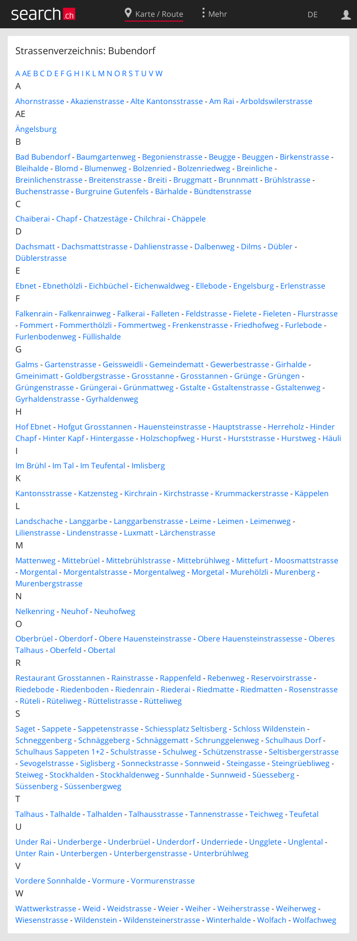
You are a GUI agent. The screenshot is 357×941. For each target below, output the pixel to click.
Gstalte (193, 387)
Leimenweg (270, 521)
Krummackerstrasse (251, 493)
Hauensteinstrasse (172, 426)
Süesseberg (273, 774)
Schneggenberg (43, 740)
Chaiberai (32, 218)
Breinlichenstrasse (49, 179)
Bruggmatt (192, 179)
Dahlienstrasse (161, 246)
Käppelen (312, 493)
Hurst (211, 438)
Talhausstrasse (156, 814)
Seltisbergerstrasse (304, 751)
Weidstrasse (129, 908)
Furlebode (303, 325)
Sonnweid (202, 763)
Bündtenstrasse (222, 191)
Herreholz (286, 426)
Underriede (222, 841)
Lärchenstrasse (187, 532)
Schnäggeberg (104, 740)
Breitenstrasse (115, 179)
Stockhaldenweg (129, 774)
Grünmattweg (148, 387)
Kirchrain (140, 493)
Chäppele (189, 218)
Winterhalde (228, 920)
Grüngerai (98, 387)
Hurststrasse (251, 438)
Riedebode (34, 689)
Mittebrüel (81, 560)
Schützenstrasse (232, 751)
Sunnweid (228, 774)
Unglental (305, 841)
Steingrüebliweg (301, 763)
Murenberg (294, 572)
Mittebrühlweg (203, 560)
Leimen (230, 521)
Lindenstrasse (92, 532)
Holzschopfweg (167, 438)
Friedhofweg (256, 325)
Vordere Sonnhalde (50, 880)
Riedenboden (84, 689)
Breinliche (255, 168)
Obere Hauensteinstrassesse (250, 638)
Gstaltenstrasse (240, 387)
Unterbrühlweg (221, 853)
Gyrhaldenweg (112, 399)
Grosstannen (204, 376)
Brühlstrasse (287, 179)
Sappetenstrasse (108, 728)
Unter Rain (34, 853)
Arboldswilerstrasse (276, 101)
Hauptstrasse (237, 426)
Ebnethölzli (63, 285)
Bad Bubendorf (42, 156)
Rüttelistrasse (113, 701)
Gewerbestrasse (239, 364)
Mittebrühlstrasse (138, 560)
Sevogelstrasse (47, 763)
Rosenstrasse (313, 689)
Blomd (66, 168)
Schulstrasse (133, 751)
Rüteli (30, 701)
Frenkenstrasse (200, 325)
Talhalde (65, 814)
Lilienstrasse (37, 532)
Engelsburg (253, 285)
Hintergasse (112, 438)
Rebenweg (226, 678)
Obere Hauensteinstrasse (145, 638)
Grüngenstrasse (44, 387)
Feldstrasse (206, 313)
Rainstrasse (132, 678)
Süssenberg (36, 786)
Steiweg (29, 774)
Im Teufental (102, 465)
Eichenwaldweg (162, 285)
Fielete (245, 313)
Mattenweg (35, 560)
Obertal (101, 650)
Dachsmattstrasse (94, 246)
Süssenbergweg (92, 786)
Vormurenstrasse (163, 880)
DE (313, 14)
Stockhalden (71, 774)
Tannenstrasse (216, 814)
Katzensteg (98, 493)
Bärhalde (171, 191)
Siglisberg (97, 763)
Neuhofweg (114, 611)
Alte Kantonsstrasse (167, 101)
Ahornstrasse (39, 101)
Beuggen (258, 156)
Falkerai (131, 313)
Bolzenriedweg (204, 168)
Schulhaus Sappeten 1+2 (59, 751)
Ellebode (211, 285)
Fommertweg (142, 325)
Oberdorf (76, 638)
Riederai (175, 689)
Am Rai (221, 101)
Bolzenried (152, 168)
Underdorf (175, 841)
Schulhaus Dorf (293, 740)
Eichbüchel (108, 285)
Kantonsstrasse (43, 493)
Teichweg (266, 814)
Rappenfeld (180, 678)
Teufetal (304, 814)
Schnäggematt (162, 740)
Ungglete (265, 841)
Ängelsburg (36, 129)
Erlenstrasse (302, 285)
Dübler (280, 246)
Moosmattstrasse (306, 560)
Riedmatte (215, 689)
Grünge (248, 376)
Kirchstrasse (186, 493)
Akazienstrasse (97, 101)
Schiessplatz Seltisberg (186, 728)
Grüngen (284, 376)
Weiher (198, 908)
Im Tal (63, 465)
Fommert (36, 325)
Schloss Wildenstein (269, 728)
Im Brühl (30, 465)
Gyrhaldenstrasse (47, 399)
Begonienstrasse (172, 156)
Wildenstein (95, 920)
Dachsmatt (35, 246)
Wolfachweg (314, 920)
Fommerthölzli (86, 325)
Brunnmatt (238, 179)
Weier (168, 908)
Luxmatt (139, 532)
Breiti (157, 179)
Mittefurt (252, 560)
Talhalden (104, 814)
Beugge (222, 156)
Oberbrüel (34, 638)
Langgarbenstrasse (148, 521)
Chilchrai (150, 218)
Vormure (108, 880)
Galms (26, 364)
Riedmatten (261, 689)
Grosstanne (152, 376)
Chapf (66, 218)
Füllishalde (102, 336)
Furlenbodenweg (45, 336)
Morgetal (207, 572)
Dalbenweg (214, 246)
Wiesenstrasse (41, 920)
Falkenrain (34, 313)
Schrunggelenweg (227, 740)
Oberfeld (66, 650)
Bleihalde (31, 168)
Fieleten (277, 313)
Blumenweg (105, 168)
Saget (25, 728)
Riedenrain (135, 689)
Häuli (331, 438)
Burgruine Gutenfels (112, 191)
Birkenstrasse (304, 156)
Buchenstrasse (42, 191)
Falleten (165, 313)
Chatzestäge (105, 218)
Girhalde (291, 364)
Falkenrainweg (85, 313)
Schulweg (180, 751)
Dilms (251, 246)
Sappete (56, 728)
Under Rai (33, 841)
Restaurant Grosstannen (60, 678)
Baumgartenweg (106, 156)
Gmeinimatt (37, 376)
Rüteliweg (64, 701)
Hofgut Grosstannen (95, 426)
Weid (92, 908)
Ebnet (25, 285)
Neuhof (74, 611)
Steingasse (245, 763)
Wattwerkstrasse (45, 908)
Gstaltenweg (298, 387)
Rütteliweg (163, 701)
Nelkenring (35, 611)
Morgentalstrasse (95, 572)
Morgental (38, 572)
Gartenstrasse (70, 364)
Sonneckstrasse (149, 763)
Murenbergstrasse (49, 583)
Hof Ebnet (33, 426)
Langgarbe (88, 521)
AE (26, 73)
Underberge (80, 841)
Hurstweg (298, 438)
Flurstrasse (318, 313)
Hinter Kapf (63, 438)
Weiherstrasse (243, 908)
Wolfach (271, 920)
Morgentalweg (159, 572)
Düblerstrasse (41, 258)
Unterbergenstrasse (150, 853)
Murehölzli (249, 572)
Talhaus (29, 814)
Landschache (39, 521)
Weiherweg (296, 908)
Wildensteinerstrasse (161, 920)
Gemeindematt (176, 364)
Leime (200, 521)
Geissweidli (123, 364)
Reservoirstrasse (281, 678)
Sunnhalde (185, 774)
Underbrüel (129, 841)
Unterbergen (83, 853)
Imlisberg (148, 465)
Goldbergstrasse (95, 376)
